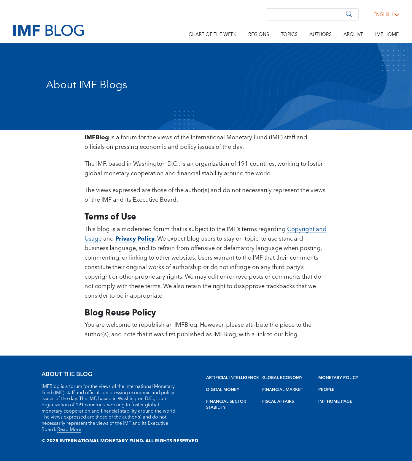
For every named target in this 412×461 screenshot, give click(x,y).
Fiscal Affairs (278, 402)
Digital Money (222, 390)
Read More (69, 429)
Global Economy (282, 378)
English (383, 14)
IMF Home (387, 34)
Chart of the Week (212, 34)
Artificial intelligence (232, 378)
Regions (258, 34)
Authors (320, 34)
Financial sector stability (226, 405)
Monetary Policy (338, 378)
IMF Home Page (335, 402)
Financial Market (282, 390)
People (326, 390)
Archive (353, 34)
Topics (289, 34)
